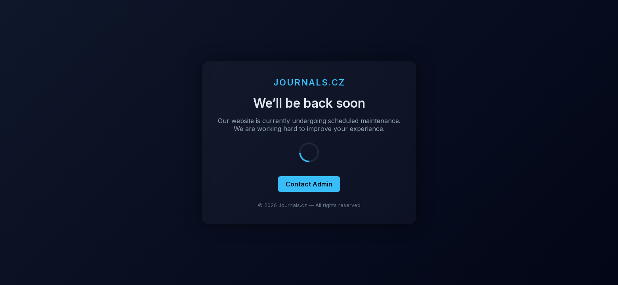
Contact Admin (309, 184)
